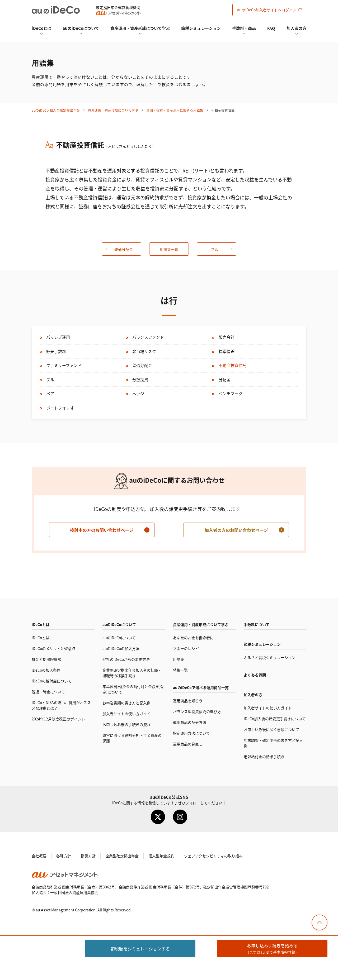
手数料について (257, 624)
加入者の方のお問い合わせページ (236, 530)
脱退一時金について (48, 691)
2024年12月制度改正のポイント (58, 718)
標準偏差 (226, 351)
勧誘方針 (88, 855)
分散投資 (140, 379)
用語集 (178, 659)
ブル (214, 249)
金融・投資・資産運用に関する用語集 (174, 110)
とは (41, 28)
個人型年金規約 (161, 855)
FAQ (271, 28)
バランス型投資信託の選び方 (197, 711)
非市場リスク (144, 351)
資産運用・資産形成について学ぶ (140, 28)
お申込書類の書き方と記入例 (126, 702)
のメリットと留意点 (53, 648)
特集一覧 (180, 670)
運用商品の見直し (188, 744)
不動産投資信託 (232, 365)
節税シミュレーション (201, 28)
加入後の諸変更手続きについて (275, 718)
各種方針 (63, 855)
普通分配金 (123, 249)
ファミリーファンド (64, 365)
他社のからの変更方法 (126, 659)
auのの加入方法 (120, 648)
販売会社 (226, 337)
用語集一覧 (169, 249)
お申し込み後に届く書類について (271, 729)
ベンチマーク (230, 393)
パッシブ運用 (58, 337)
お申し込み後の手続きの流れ (126, 724)
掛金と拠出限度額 (46, 659)
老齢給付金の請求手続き (264, 756)
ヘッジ (138, 393)
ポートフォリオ (60, 407)
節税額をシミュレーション (140, 948)
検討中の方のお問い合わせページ (101, 530)
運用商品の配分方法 (189, 722)
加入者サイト (266, 9)
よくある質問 (255, 674)
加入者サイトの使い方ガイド (126, 713)
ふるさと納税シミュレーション (269, 657)
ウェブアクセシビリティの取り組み (213, 855)
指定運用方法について (191, 733)
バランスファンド (148, 337)
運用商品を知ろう (188, 700)
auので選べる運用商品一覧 (201, 687)
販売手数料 (56, 351)
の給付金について (52, 680)
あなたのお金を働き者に (193, 637)
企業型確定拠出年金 (122, 855)
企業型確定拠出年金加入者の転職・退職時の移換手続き (132, 672)
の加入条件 (46, 670)
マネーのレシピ (186, 648)
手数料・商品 (244, 28)
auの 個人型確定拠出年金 (56, 110)
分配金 (225, 379)
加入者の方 (296, 28)
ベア (50, 393)
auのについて (81, 28)
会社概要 (39, 855)
